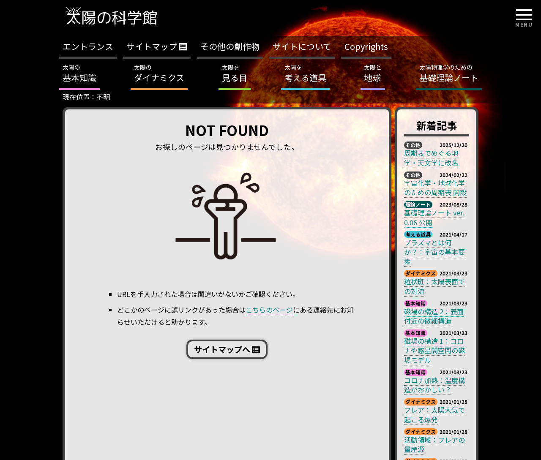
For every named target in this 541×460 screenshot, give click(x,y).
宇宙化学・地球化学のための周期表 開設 (435, 187)
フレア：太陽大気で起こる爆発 (434, 414)
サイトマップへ (227, 349)
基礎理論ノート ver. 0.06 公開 (434, 217)
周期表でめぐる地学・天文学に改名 (431, 157)
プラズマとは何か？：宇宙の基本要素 (434, 252)
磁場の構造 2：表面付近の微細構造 (434, 316)
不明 (103, 97)
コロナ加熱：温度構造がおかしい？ (434, 385)
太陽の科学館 (111, 17)
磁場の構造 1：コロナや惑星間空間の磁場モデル (434, 350)
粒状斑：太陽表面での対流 (434, 286)
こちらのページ (269, 310)
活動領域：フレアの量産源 (434, 444)
